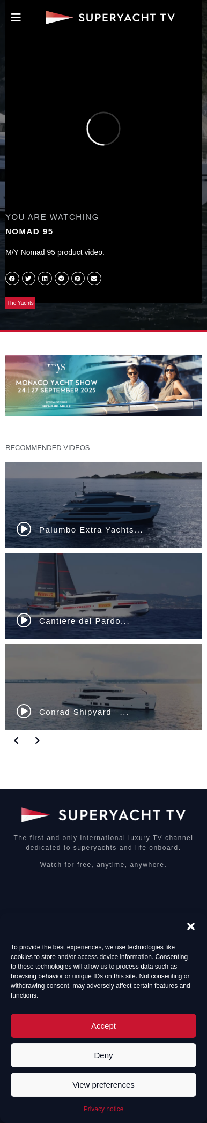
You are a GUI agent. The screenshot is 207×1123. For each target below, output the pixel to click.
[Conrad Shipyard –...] (103, 687)
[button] (191, 926)
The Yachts (20, 303)
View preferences (103, 1084)
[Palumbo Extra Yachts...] (103, 505)
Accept (103, 1025)
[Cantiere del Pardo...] (103, 596)
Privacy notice (104, 1109)
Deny (103, 1055)
